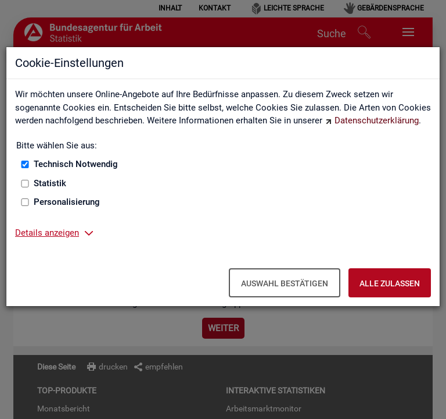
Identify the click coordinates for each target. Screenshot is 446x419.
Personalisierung (67, 202)
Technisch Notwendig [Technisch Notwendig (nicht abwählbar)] (76, 164)
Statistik (50, 183)
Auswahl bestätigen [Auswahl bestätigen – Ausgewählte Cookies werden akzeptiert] (284, 283)
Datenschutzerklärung (376, 120)
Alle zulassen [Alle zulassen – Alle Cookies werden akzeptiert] (389, 283)
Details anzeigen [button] (47, 233)
